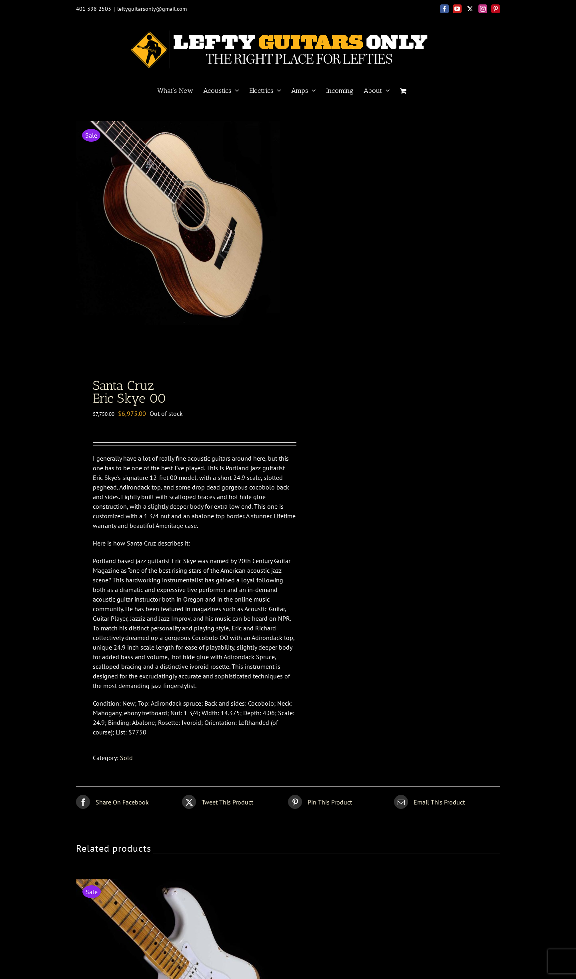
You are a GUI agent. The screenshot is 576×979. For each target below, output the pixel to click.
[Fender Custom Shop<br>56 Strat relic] (176, 886)
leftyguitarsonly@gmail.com (152, 8)
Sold (126, 760)
